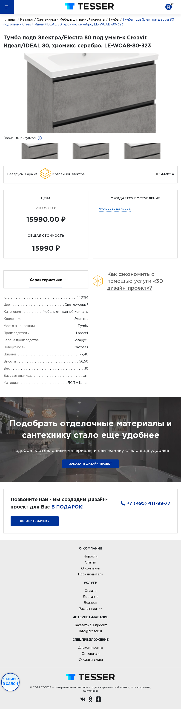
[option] (90, 93)
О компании (90, 568)
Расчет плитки (90, 608)
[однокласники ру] (90, 699)
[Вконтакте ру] (83, 699)
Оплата (91, 591)
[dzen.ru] (98, 699)
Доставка (90, 597)
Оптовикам (91, 653)
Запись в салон (10, 681)
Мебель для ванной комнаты (82, 19)
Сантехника (46, 19)
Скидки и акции (90, 659)
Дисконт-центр (90, 647)
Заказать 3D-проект (90, 625)
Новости (90, 556)
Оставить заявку (34, 520)
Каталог (26, 19)
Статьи (90, 562)
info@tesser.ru (90, 631)
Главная (10, 19)
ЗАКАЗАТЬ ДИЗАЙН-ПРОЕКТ (90, 463)
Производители (90, 574)
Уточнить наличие (115, 209)
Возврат (91, 603)
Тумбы (114, 19)
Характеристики (45, 280)
